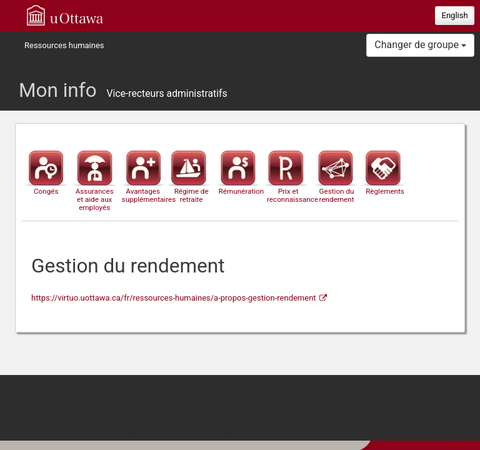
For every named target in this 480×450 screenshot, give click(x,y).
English (455, 15)
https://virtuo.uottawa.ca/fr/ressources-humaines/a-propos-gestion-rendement (173, 297)
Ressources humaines (64, 45)
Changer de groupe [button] (420, 45)
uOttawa (65, 15)
